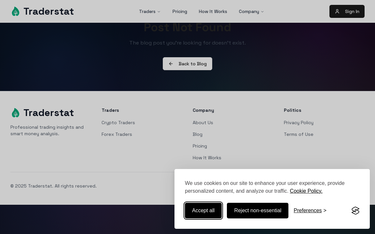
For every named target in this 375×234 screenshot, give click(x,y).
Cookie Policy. (306, 191)
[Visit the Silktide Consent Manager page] (355, 210)
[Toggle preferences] (310, 210)
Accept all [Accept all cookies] (203, 210)
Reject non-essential (257, 210)
